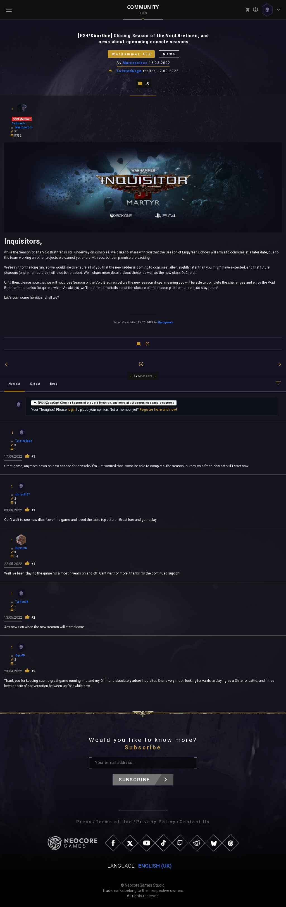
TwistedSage (129, 71)
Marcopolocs (135, 63)
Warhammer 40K (132, 54)
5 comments (143, 376)
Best (53, 384)
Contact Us (195, 821)
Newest (14, 384)
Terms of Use (114, 821)
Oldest (35, 384)
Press (84, 821)
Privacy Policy (156, 821)
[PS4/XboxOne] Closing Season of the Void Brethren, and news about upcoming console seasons (104, 402)
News (169, 54)
